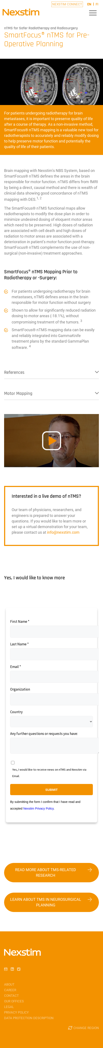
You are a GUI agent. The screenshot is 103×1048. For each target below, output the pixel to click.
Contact (11, 996)
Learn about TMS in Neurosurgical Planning (45, 902)
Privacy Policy (16, 1012)
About (9, 984)
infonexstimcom (63, 532)
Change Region (86, 1028)
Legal (9, 1007)
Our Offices (14, 1001)
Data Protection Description (29, 1018)
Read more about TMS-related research (45, 872)
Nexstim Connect (67, 4)
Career (10, 990)
